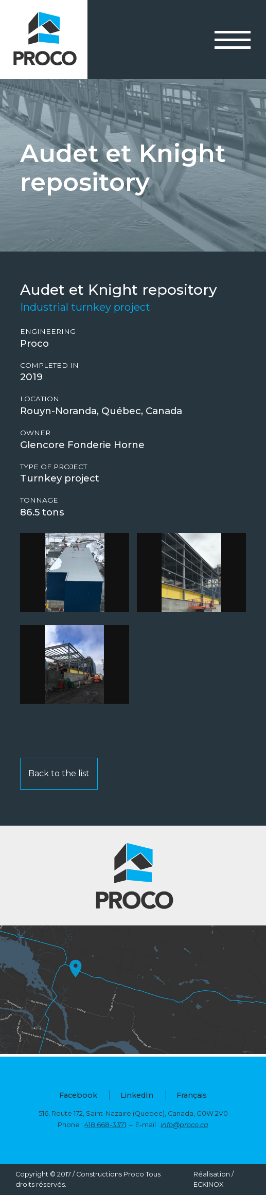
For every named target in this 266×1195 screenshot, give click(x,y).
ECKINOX (208, 1184)
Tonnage (39, 500)
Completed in (49, 365)
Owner (35, 433)
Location (39, 399)
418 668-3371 (105, 1125)
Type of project (53, 467)
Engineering (48, 331)
